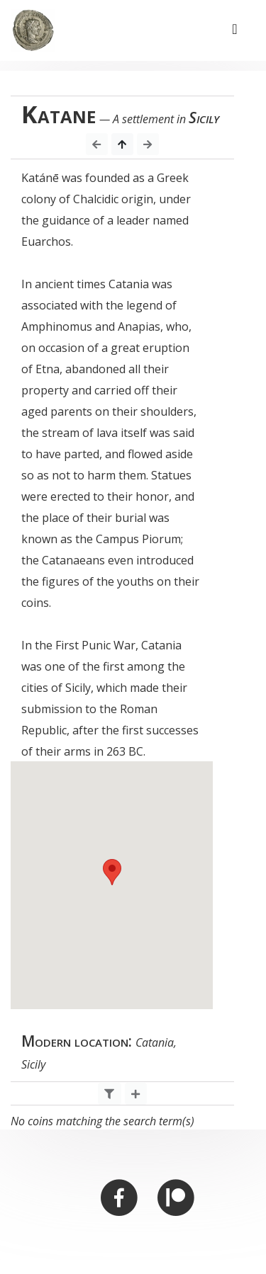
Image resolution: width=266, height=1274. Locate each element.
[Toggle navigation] (235, 30)
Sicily (204, 117)
